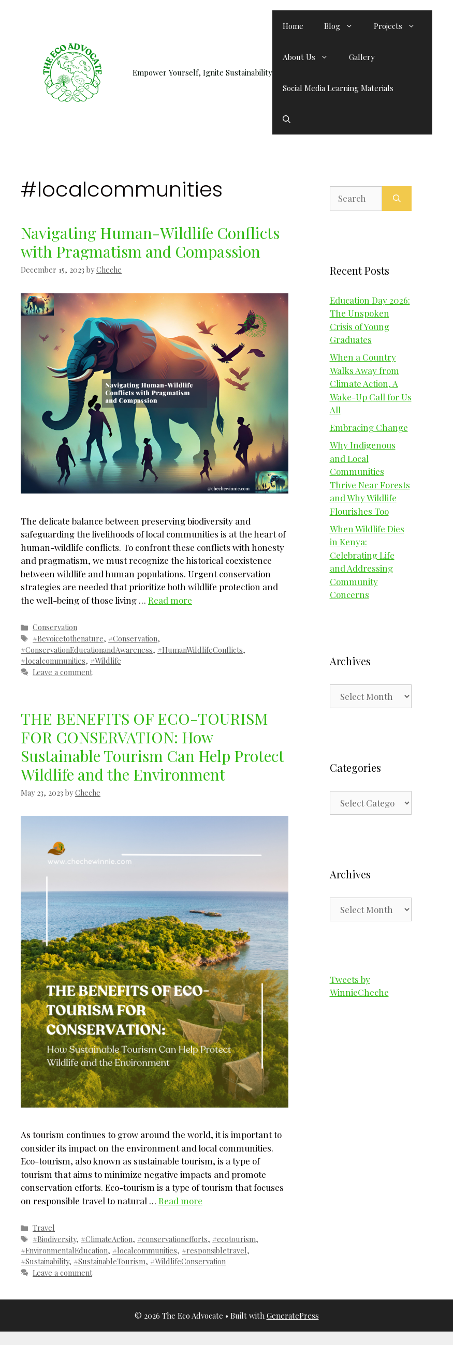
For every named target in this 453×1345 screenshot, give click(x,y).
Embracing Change (369, 427)
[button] (286, 118)
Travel (44, 1227)
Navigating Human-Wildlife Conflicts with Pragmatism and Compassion (150, 242)
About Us (311, 56)
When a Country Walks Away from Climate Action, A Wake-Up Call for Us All (371, 383)
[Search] (397, 198)
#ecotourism (234, 1239)
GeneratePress (293, 1315)
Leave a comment (62, 672)
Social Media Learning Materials (338, 88)
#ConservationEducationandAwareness (87, 650)
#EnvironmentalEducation (64, 1250)
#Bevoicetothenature (68, 638)
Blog (343, 25)
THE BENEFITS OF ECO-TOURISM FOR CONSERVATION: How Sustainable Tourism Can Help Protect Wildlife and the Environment (152, 746)
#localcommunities (53, 660)
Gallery (362, 57)
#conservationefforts (172, 1239)
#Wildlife (105, 660)
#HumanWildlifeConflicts (200, 650)
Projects (400, 25)
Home (293, 26)
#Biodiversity (54, 1239)
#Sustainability (45, 1261)
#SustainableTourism (109, 1261)
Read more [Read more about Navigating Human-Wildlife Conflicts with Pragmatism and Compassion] (170, 600)
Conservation (55, 627)
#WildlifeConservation (188, 1261)
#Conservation (132, 638)
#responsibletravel (214, 1250)
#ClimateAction (107, 1239)
